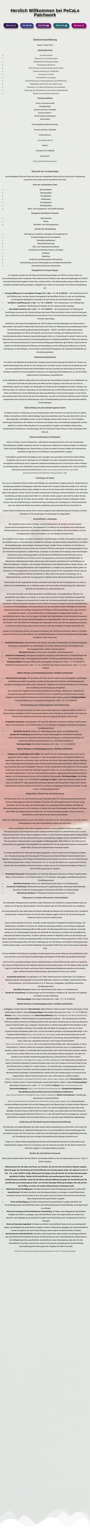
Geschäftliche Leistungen (46, 78)
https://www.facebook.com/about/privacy (44, 1089)
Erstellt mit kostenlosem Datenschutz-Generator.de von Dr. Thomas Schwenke (45, 1251)
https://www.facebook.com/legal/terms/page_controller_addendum (32, 1060)
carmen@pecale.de (45, 140)
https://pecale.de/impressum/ (45, 161)
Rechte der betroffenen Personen (46, 93)
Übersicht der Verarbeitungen (46, 58)
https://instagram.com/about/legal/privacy (70, 1015)
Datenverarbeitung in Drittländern (46, 71)
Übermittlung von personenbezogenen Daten (46, 68)
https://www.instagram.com (23, 1015)
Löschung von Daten (46, 74)
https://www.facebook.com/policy (40, 1034)
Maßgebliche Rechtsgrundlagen (46, 62)
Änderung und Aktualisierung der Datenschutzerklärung (46, 90)
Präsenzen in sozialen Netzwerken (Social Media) (46, 87)
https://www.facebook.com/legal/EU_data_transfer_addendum (31, 1095)
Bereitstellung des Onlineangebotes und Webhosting (46, 81)
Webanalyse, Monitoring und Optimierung (46, 84)
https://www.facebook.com (71, 1085)
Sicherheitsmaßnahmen (46, 65)
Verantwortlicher (46, 55)
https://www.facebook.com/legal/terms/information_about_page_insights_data (37, 1079)
